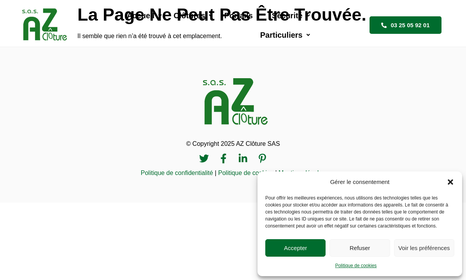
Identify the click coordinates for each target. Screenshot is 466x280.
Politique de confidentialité (177, 171)
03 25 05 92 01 (408, 24)
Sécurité (275, 24)
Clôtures (177, 24)
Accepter (295, 248)
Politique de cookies (356, 265)
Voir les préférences (424, 248)
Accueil (128, 24)
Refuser (360, 248)
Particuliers (331, 24)
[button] (450, 182)
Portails (226, 24)
